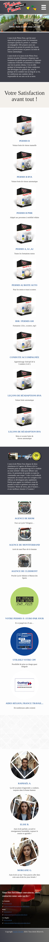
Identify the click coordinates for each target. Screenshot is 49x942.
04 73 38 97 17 (8, 911)
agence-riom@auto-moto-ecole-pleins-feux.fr (15, 914)
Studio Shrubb (18, 932)
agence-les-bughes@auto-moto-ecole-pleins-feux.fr (17, 923)
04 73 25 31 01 (8, 903)
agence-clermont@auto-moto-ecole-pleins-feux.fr (16, 906)
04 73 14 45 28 (8, 920)
